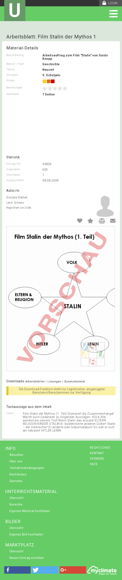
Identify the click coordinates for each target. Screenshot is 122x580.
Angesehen (13, 169)
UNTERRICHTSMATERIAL (31, 491)
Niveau (10, 80)
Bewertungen (14, 87)
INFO (10, 448)
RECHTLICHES (100, 447)
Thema (10, 69)
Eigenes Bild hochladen (26, 534)
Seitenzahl (12, 94)
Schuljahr (12, 74)
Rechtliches (18, 474)
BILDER (12, 521)
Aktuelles (16, 454)
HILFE (94, 464)
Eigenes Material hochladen (29, 511)
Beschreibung (14, 55)
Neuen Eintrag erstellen (26, 558)
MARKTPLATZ (19, 544)
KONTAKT (97, 453)
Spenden (16, 481)
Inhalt (10, 413)
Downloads (13, 174)
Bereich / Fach (15, 63)
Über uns (16, 461)
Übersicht (16, 498)
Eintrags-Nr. (13, 163)
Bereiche (16, 504)
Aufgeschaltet (15, 180)
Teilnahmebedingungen (26, 468)
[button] (17, 570)
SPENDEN (97, 458)
